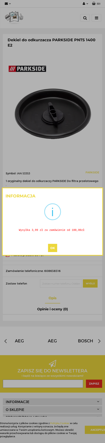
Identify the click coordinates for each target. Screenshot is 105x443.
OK (52, 248)
